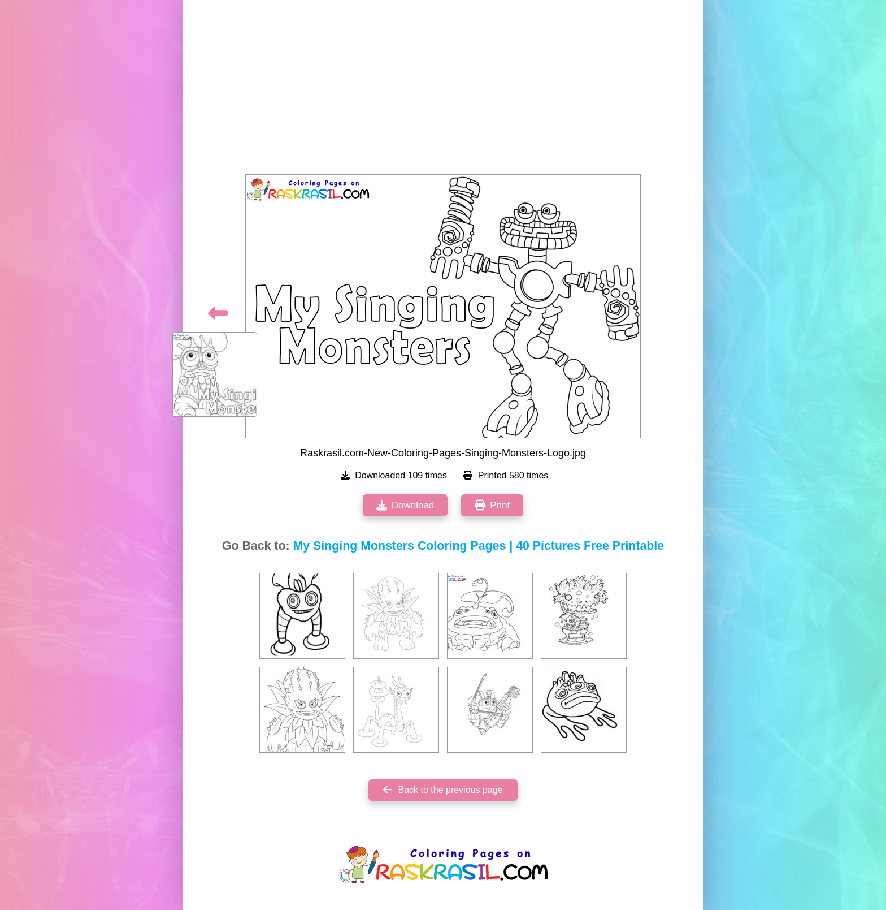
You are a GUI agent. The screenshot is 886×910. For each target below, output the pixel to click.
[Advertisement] (443, 90)
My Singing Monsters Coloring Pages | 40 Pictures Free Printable (478, 546)
